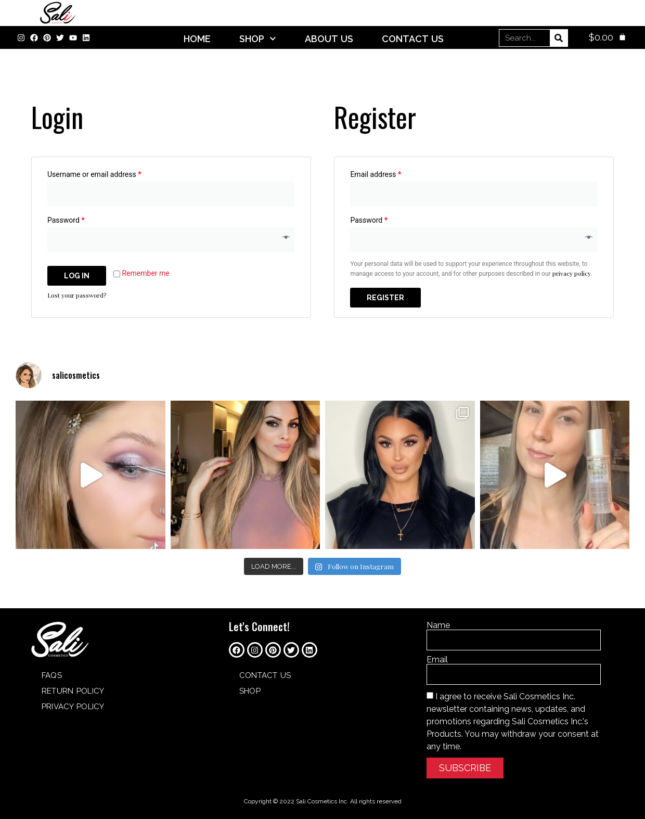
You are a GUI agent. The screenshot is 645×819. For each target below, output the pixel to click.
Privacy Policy (73, 706)
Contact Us (413, 38)
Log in (76, 276)
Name (438, 625)
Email (437, 660)
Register (385, 297)
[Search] (558, 38)
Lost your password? (76, 295)
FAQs (52, 675)
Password (66, 220)
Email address (375, 174)
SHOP (257, 38)
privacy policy (571, 273)
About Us (329, 38)
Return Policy (73, 691)
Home (197, 38)
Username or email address (94, 174)
